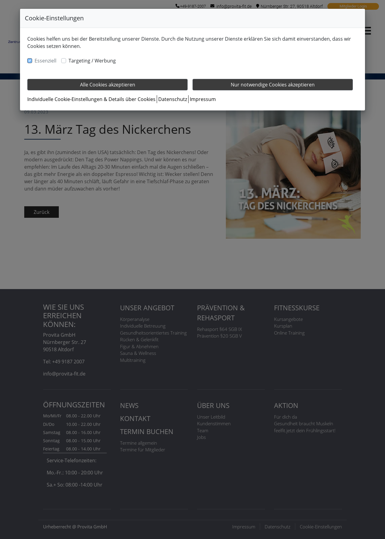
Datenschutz (172, 99)
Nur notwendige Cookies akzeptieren (273, 84)
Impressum (203, 99)
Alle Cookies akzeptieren (107, 84)
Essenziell (45, 60)
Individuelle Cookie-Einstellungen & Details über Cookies (91, 99)
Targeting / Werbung (92, 60)
